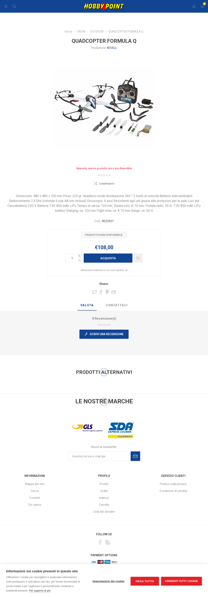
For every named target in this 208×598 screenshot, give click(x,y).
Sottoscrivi (135, 456)
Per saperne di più (40, 590)
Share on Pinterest (107, 292)
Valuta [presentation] (87, 305)
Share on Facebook (101, 292)
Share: (104, 284)
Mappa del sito (34, 484)
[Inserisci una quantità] (71, 258)
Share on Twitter (94, 292)
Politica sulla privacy (173, 484)
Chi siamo (34, 505)
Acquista (108, 258)
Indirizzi (104, 498)
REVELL (112, 48)
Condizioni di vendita (173, 491)
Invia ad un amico (114, 292)
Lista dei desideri (104, 512)
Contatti (34, 498)
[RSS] (108, 542)
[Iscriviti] (99, 456)
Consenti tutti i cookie (181, 581)
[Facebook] (100, 542)
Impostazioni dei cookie (109, 581)
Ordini (104, 491)
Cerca (35, 491)
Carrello (104, 505)
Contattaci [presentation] (117, 305)
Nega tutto (145, 581)
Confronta (107, 183)
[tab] (87, 305)
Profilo (104, 484)
